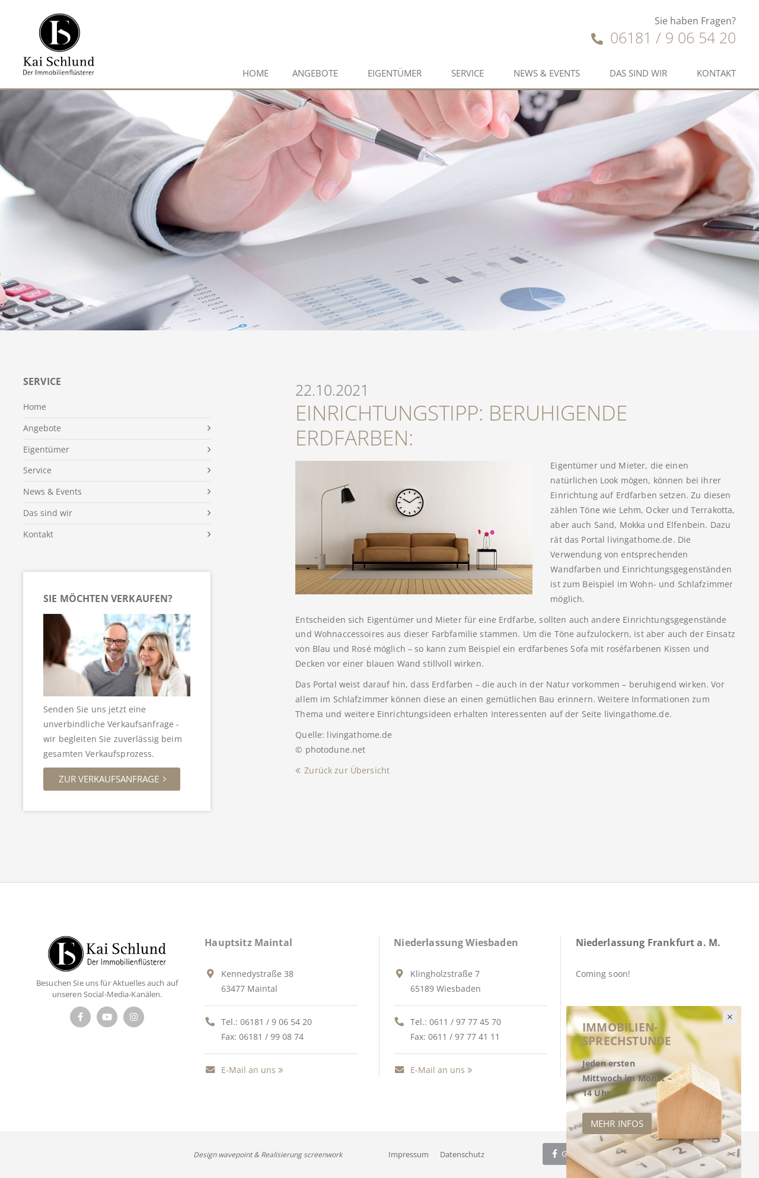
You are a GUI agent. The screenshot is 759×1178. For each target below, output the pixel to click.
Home (256, 73)
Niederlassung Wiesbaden (456, 942)
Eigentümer (395, 73)
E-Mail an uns (240, 1069)
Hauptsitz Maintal (248, 942)
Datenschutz (462, 1154)
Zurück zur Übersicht (347, 770)
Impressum (408, 1154)
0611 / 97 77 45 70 (465, 1021)
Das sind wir (638, 73)
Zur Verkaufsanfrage (109, 779)
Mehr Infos (617, 1123)
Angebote (315, 73)
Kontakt (716, 73)
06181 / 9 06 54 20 (663, 37)
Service (467, 73)
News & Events (547, 73)
